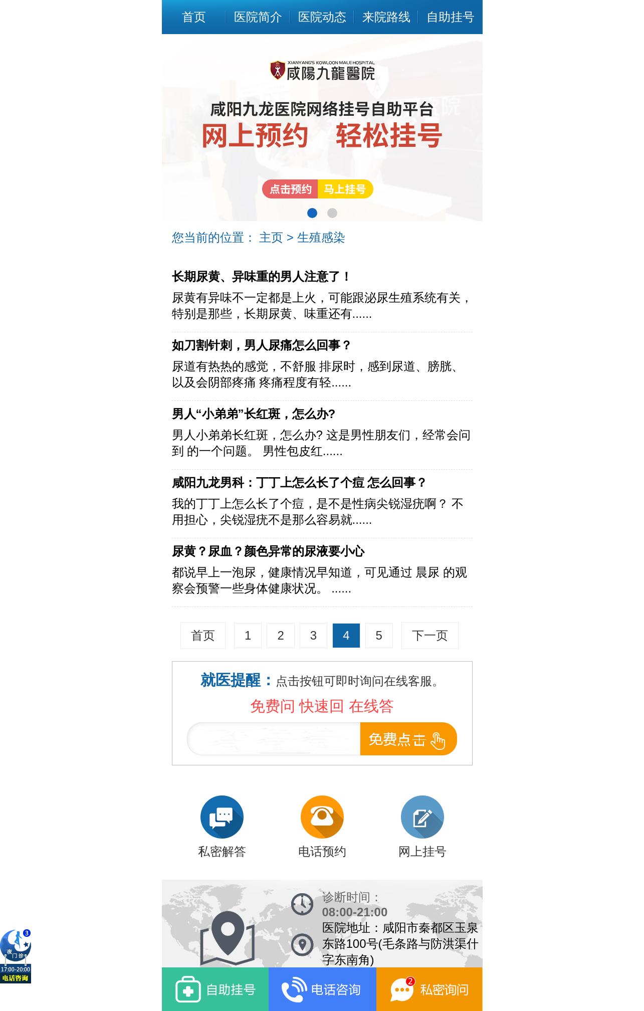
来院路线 (386, 17)
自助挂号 (450, 17)
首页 (194, 17)
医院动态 (322, 17)
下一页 (430, 635)
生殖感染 (321, 237)
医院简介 (258, 17)
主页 (271, 237)
